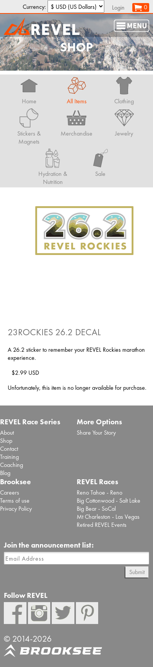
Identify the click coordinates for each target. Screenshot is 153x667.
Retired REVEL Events (102, 525)
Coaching (11, 465)
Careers (9, 492)
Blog (5, 473)
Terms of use (15, 501)
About (7, 433)
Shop (6, 441)
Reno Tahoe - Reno (99, 492)
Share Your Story (96, 433)
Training (9, 457)
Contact (9, 449)
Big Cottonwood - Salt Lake (108, 501)
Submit (137, 572)
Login (118, 7)
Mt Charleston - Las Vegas (108, 517)
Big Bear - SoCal (96, 509)
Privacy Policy (16, 509)
